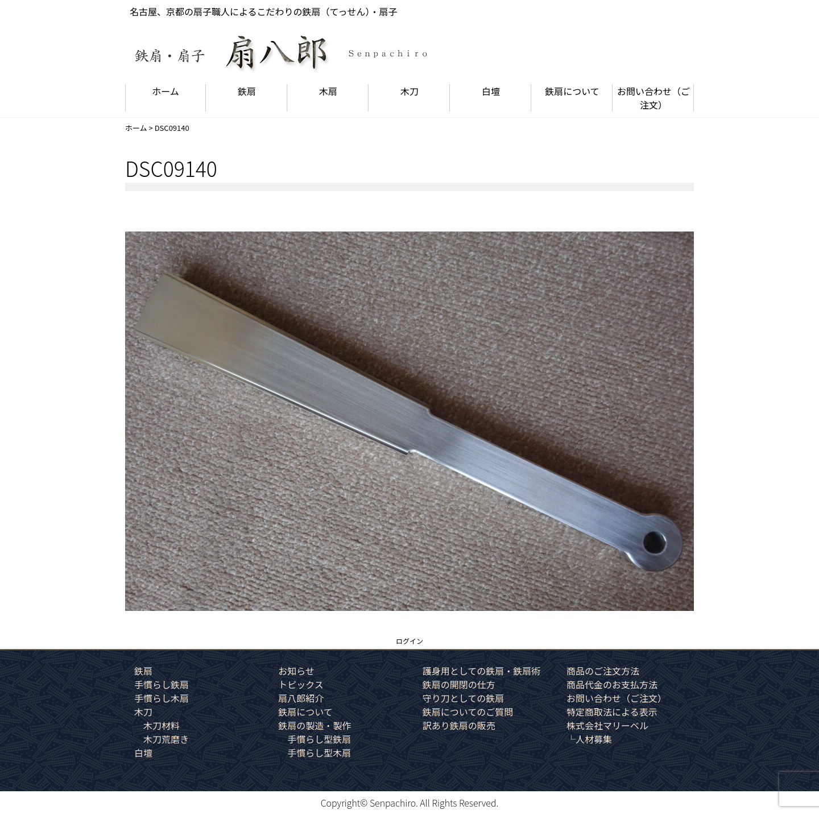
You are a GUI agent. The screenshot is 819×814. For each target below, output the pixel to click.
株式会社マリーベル (607, 725)
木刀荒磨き (166, 739)
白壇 (491, 91)
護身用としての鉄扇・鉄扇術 (482, 670)
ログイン (409, 641)
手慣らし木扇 (161, 698)
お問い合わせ (653, 97)
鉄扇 (247, 91)
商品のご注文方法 (602, 670)
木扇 (328, 91)
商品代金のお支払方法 (611, 684)
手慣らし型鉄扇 (319, 739)
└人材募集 (589, 739)
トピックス (301, 684)
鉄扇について (572, 91)
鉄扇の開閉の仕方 (459, 684)
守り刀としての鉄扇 (463, 698)
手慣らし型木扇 (319, 752)
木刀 (409, 91)
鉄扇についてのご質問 (468, 711)
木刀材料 (161, 725)
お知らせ (296, 670)
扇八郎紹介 (301, 698)
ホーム (165, 91)
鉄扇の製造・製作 (314, 725)
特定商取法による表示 (611, 711)
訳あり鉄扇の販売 (459, 725)
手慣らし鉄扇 (161, 684)
